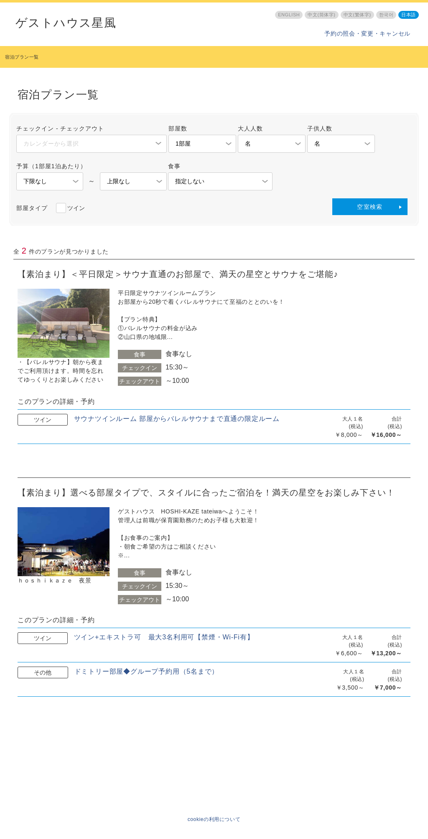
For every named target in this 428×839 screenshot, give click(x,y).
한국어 (386, 14)
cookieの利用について (214, 819)
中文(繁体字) (357, 14)
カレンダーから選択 (51, 143)
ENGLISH (289, 14)
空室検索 (370, 206)
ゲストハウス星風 (65, 23)
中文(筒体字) (321, 14)
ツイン (76, 208)
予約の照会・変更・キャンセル (367, 33)
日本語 (408, 14)
